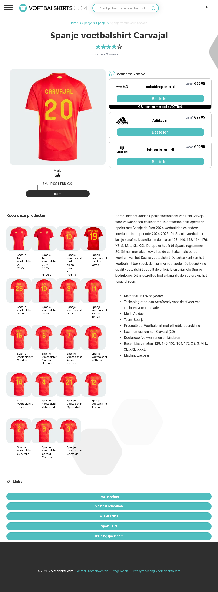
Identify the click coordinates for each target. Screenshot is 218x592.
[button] (8, 8)
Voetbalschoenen (109, 506)
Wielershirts (108, 516)
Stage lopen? (120, 571)
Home (74, 23)
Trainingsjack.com (109, 536)
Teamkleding (109, 496)
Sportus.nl (109, 526)
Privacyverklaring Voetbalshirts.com (156, 571)
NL (210, 7)
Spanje (87, 23)
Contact (80, 571)
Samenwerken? (99, 571)
